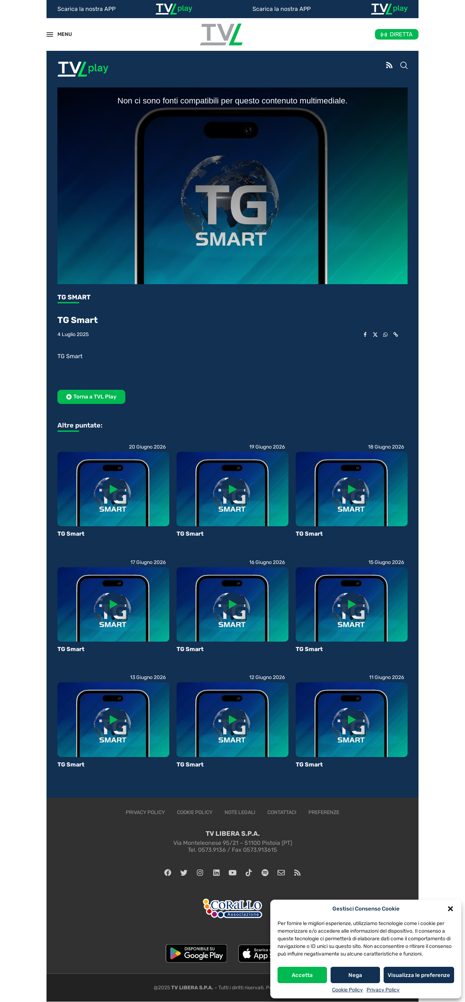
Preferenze (323, 812)
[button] (450, 908)
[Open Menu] (49, 34)
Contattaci (281, 812)
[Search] (404, 66)
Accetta (302, 975)
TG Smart (70, 533)
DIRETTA (401, 34)
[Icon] (113, 489)
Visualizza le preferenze (419, 975)
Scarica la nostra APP (86, 8)
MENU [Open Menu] (60, 34)
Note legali (240, 812)
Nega (355, 975)
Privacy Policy (383, 990)
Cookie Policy (347, 990)
